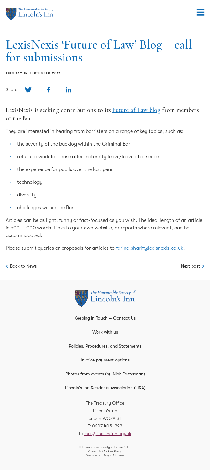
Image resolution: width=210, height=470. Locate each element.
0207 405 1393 (107, 425)
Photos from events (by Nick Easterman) (105, 373)
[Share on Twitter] (28, 89)
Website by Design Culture (105, 455)
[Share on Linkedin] (68, 89)
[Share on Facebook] (48, 89)
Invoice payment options (105, 359)
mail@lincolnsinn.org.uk (107, 433)
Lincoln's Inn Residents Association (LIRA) (105, 387)
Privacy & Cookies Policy (105, 451)
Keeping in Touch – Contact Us (105, 318)
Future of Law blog (136, 110)
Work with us (105, 331)
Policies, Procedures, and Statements (105, 345)
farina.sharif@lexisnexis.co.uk (149, 248)
